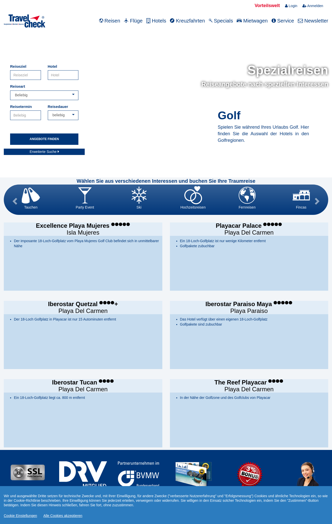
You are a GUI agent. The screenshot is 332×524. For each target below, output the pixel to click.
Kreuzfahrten (187, 21)
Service (283, 21)
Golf (229, 115)
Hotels (156, 21)
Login (291, 6)
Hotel (52, 66)
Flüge (133, 21)
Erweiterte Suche (44, 152)
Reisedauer (58, 106)
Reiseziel (18, 66)
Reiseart (17, 86)
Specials (221, 21)
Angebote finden (44, 139)
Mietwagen (252, 21)
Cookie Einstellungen (20, 516)
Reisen (109, 21)
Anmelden (312, 6)
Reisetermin (21, 106)
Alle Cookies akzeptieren (62, 516)
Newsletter (313, 21)
